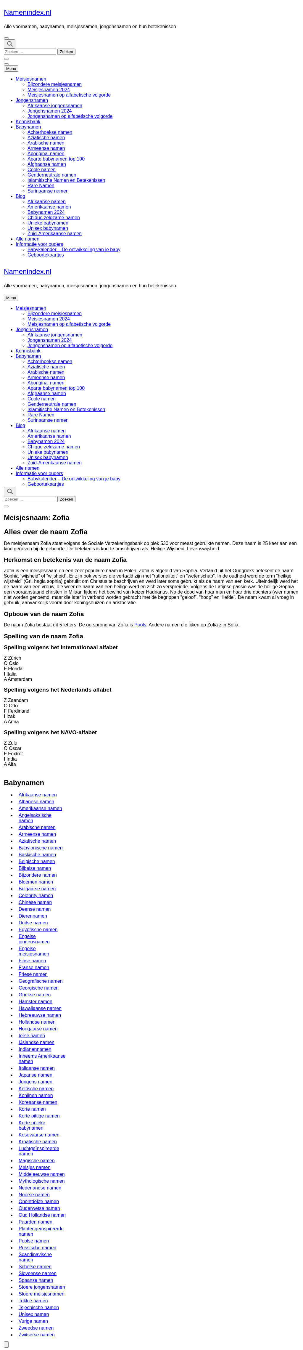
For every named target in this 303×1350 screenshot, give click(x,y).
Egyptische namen (38, 929)
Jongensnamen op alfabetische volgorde (70, 116)
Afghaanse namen (47, 164)
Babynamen (28, 126)
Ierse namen (32, 1035)
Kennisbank (28, 121)
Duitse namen (33, 922)
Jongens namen (35, 1081)
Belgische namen (37, 861)
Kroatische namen (38, 1141)
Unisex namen (34, 1314)
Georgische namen (39, 987)
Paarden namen (35, 1221)
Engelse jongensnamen (34, 939)
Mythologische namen (42, 1181)
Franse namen (34, 967)
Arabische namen (46, 142)
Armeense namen (46, 148)
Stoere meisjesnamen (42, 1293)
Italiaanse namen (37, 1068)
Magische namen (37, 1160)
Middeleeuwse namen (42, 1174)
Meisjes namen (35, 1167)
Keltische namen (36, 1088)
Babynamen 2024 (46, 212)
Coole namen (42, 169)
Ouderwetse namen (39, 1208)
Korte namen (32, 1109)
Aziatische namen (46, 137)
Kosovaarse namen (39, 1134)
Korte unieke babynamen (32, 1125)
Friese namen (33, 974)
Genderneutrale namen (52, 174)
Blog (20, 196)
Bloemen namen (36, 881)
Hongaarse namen (38, 1028)
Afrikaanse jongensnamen (55, 105)
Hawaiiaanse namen (40, 1008)
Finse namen (32, 960)
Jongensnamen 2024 (50, 110)
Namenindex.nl (27, 12)
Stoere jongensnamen (42, 1287)
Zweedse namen (36, 1327)
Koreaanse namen (38, 1102)
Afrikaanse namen (47, 201)
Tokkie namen (33, 1300)
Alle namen (27, 238)
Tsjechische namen (39, 1307)
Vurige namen (33, 1321)
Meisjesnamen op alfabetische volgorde (69, 94)
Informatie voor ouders (39, 244)
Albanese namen (36, 801)
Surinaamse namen (48, 190)
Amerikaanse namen (49, 206)
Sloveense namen (38, 1273)
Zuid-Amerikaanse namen (55, 233)
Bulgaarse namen (37, 888)
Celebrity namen (36, 895)
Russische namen (37, 1247)
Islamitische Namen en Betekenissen (66, 180)
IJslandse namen (36, 1042)
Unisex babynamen (48, 228)
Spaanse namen (36, 1280)
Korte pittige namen (39, 1115)
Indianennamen (35, 1049)
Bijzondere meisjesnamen (55, 84)
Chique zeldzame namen (54, 217)
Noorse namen (34, 1194)
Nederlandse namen (40, 1187)
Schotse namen (35, 1266)
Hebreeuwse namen (40, 1015)
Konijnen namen (36, 1095)
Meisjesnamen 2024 (49, 89)
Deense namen (35, 909)
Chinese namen (35, 902)
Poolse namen (34, 1240)
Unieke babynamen (48, 222)
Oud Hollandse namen (42, 1215)
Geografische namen (41, 981)
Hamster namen (35, 1001)
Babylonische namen (41, 847)
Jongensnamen (32, 100)
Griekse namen (35, 994)
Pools (140, 624)
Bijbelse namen (35, 868)
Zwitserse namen (37, 1334)
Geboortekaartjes (46, 254)
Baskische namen (37, 854)
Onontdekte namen (39, 1201)
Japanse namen (35, 1075)
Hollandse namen (37, 1021)
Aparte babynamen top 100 (56, 158)
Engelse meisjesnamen (34, 951)
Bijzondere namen (38, 875)
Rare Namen (41, 185)
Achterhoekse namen (50, 132)
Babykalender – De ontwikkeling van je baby (74, 249)
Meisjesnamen (31, 78)
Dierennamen (33, 915)
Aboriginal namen (46, 153)
